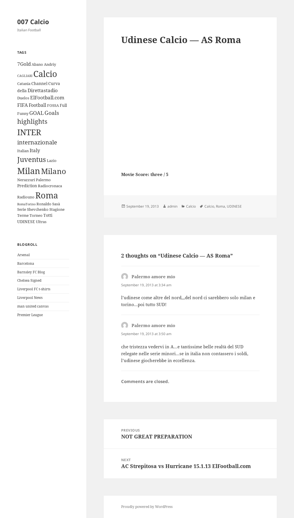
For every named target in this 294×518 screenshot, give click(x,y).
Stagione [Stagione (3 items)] (57, 209)
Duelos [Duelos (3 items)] (23, 97)
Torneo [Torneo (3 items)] (36, 215)
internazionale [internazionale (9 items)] (37, 142)
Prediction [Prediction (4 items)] (27, 185)
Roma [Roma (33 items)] (46, 195)
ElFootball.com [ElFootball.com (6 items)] (47, 97)
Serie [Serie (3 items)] (21, 209)
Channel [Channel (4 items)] (39, 83)
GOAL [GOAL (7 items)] (36, 112)
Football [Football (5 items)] (37, 105)
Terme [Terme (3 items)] (23, 215)
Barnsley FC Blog (31, 272)
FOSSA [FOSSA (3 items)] (53, 105)
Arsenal (23, 254)
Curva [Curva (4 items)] (54, 83)
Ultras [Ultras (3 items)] (41, 221)
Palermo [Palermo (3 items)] (43, 179)
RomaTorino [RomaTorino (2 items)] (26, 204)
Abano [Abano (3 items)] (37, 64)
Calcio (191, 206)
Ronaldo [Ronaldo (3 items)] (43, 203)
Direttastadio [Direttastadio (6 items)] (43, 90)
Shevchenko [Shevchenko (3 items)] (38, 209)
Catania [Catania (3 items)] (23, 83)
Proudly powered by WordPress (147, 506)
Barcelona (25, 263)
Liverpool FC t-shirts (33, 289)
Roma (220, 206)
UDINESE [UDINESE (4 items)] (26, 221)
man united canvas (33, 306)
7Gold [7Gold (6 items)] (24, 64)
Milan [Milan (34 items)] (28, 170)
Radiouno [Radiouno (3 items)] (25, 197)
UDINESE (234, 206)
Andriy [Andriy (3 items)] (50, 64)
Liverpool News (29, 297)
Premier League (30, 314)
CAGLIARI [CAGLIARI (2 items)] (24, 76)
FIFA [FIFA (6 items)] (22, 105)
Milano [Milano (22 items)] (53, 171)
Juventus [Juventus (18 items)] (31, 159)
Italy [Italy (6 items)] (35, 150)
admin (172, 206)
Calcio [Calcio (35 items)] (45, 74)
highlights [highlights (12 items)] (32, 121)
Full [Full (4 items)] (63, 105)
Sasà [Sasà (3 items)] (56, 203)
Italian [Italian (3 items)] (23, 150)
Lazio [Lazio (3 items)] (52, 160)
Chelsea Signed (29, 280)
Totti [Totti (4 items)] (47, 215)
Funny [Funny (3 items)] (22, 113)
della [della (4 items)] (22, 90)
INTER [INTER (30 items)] (29, 132)
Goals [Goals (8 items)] (52, 113)
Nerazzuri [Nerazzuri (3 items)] (26, 179)
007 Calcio (33, 21)
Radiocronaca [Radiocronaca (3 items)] (50, 185)
